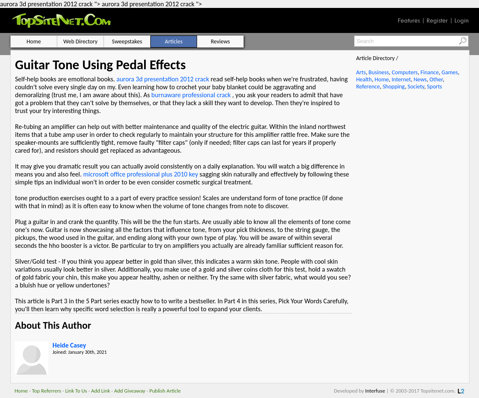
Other (436, 79)
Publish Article (165, 391)
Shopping (394, 86)
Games (450, 72)
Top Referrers (46, 391)
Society (416, 86)
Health (364, 79)
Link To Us (76, 391)
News (420, 79)
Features (409, 20)
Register (437, 20)
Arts (361, 72)
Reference (368, 86)
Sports (434, 86)
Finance (429, 72)
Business (379, 72)
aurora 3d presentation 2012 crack (163, 79)
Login (461, 20)
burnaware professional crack (191, 95)
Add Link (100, 391)
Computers (404, 72)
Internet (401, 79)
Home (381, 79)
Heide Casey (69, 345)
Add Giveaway (129, 391)
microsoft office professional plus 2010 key (140, 174)
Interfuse (375, 391)
